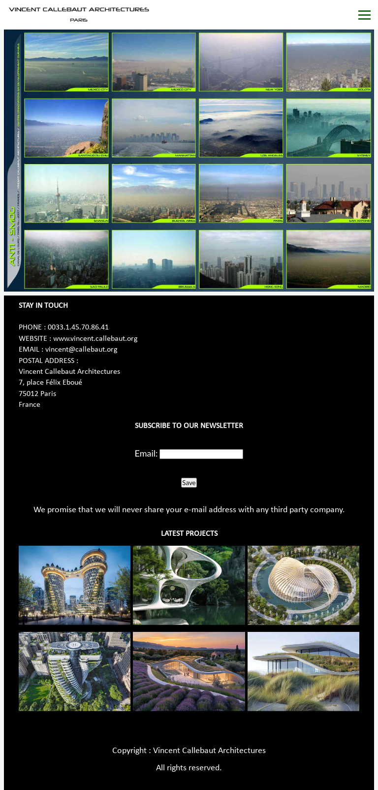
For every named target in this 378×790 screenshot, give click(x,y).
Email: (146, 453)
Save (188, 483)
